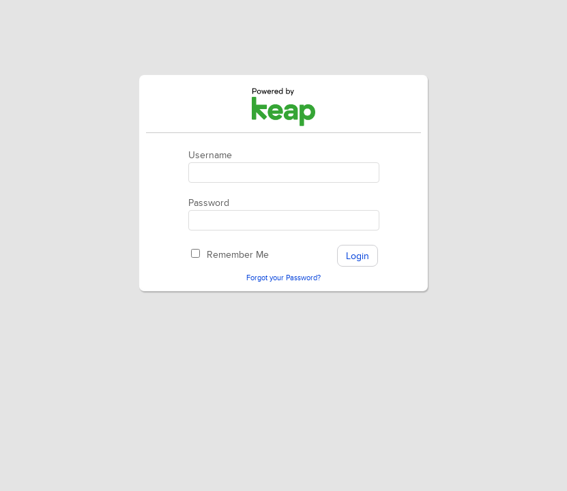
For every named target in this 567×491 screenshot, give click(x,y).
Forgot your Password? (283, 277)
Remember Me (238, 255)
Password (208, 203)
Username (210, 155)
